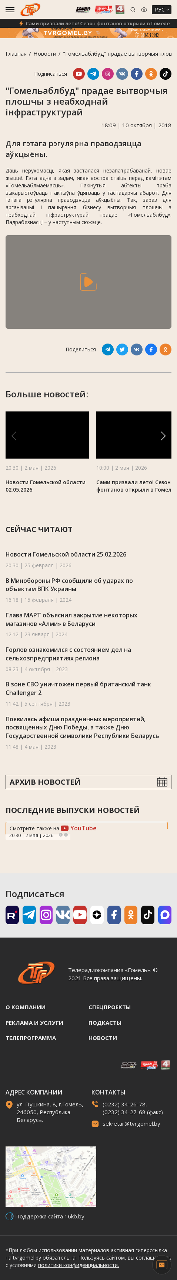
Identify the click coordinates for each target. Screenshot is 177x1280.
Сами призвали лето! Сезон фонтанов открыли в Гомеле (103, 23)
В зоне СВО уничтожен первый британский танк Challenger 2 (78, 688)
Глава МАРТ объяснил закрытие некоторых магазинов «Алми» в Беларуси (71, 619)
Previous (61, 835)
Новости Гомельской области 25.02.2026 (66, 554)
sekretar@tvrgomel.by (131, 1123)
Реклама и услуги (34, 1022)
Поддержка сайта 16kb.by (49, 1216)
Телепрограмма (31, 1037)
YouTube (79, 828)
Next (66, 835)
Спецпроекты (109, 1007)
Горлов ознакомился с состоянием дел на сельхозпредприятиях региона (68, 654)
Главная (16, 53)
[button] (163, 435)
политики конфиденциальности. (78, 1264)
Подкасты (104, 1022)
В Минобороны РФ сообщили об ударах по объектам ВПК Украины (69, 585)
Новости (44, 53)
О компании (26, 1007)
